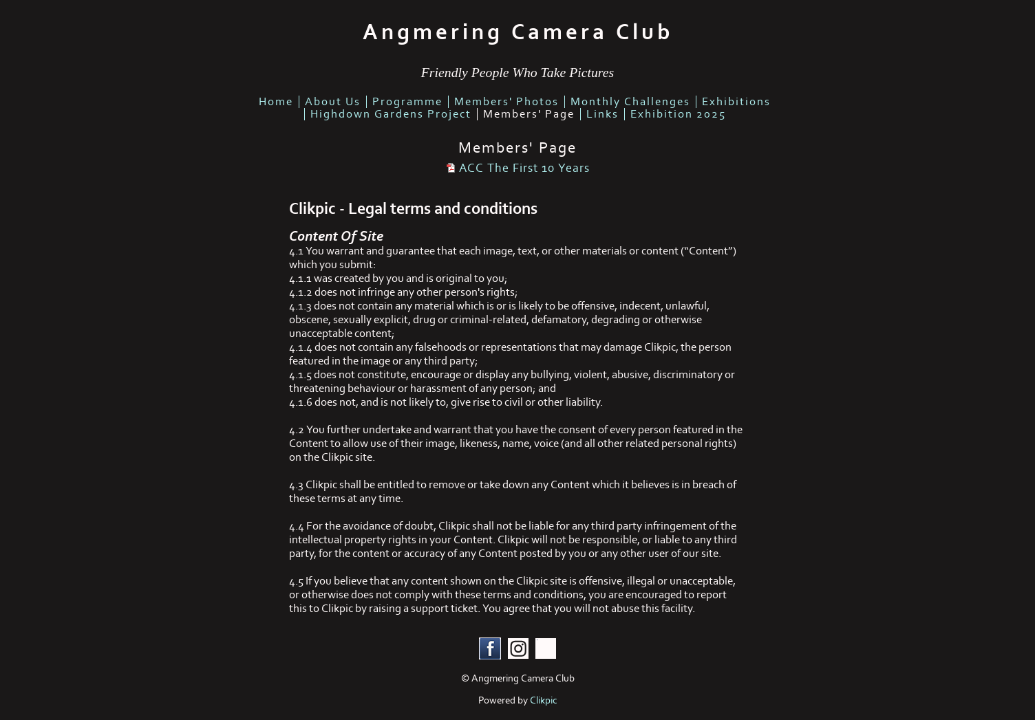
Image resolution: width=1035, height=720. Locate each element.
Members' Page (529, 114)
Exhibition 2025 (678, 114)
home (276, 102)
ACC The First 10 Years (524, 168)
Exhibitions (736, 102)
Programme (407, 102)
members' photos (506, 102)
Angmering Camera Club (518, 32)
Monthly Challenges (630, 102)
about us (333, 102)
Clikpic (543, 700)
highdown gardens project (390, 114)
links (602, 114)
